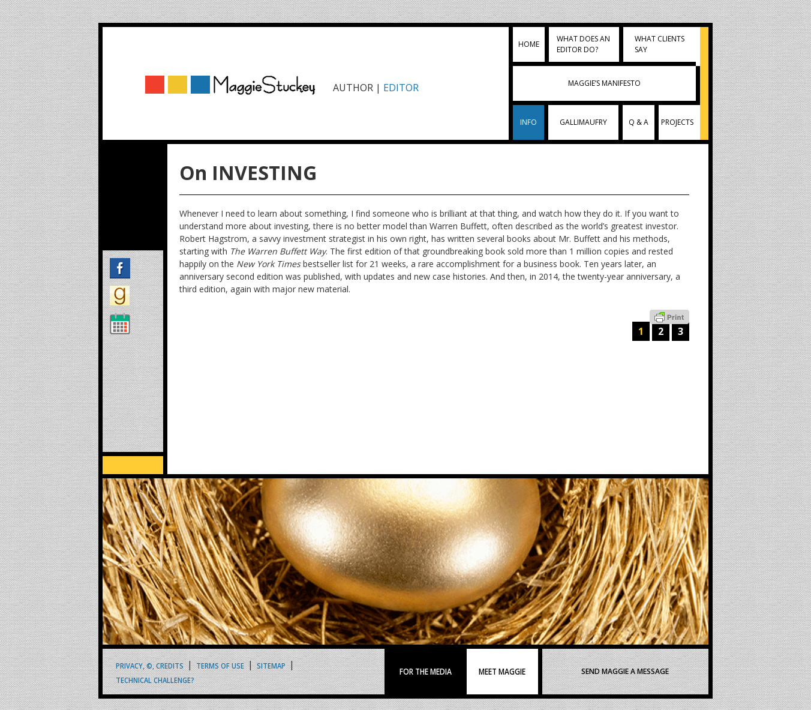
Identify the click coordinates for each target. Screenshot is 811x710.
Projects (677, 122)
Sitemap (271, 665)
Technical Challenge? (155, 680)
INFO (528, 122)
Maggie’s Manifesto (604, 83)
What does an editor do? (583, 44)
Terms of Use (220, 665)
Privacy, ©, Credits (150, 665)
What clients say (659, 44)
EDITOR (401, 87)
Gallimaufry (583, 122)
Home (528, 44)
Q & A (638, 122)
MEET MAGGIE (502, 671)
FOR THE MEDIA (426, 671)
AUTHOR (353, 87)
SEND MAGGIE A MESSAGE (625, 671)
